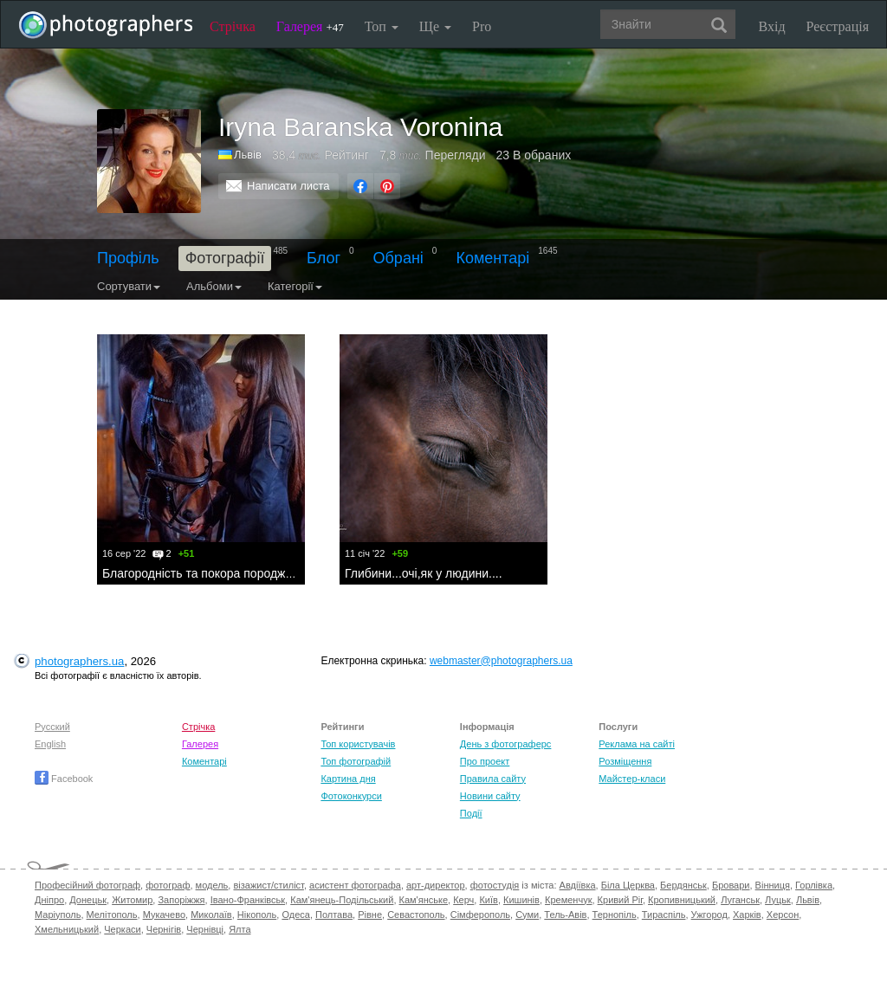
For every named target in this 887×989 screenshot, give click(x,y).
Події (471, 813)
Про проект (484, 761)
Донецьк (88, 900)
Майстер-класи (632, 778)
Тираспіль (664, 914)
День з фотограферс (506, 744)
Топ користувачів (357, 744)
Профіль (128, 258)
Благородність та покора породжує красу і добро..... (247, 573)
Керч (463, 900)
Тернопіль (614, 914)
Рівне (370, 914)
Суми (527, 914)
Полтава (334, 914)
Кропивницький (681, 900)
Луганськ (740, 900)
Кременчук (568, 900)
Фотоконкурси (350, 796)
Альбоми (214, 286)
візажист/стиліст (268, 885)
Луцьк (778, 900)
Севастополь (415, 914)
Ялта (239, 929)
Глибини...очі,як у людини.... (423, 573)
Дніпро (49, 900)
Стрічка (233, 26)
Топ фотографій (355, 761)
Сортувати (128, 286)
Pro (481, 26)
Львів (807, 900)
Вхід (772, 26)
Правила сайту (493, 778)
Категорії (295, 286)
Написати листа (288, 185)
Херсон (783, 914)
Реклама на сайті (637, 744)
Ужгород (709, 914)
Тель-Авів (565, 914)
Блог (323, 258)
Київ (488, 900)
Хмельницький (67, 929)
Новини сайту (490, 796)
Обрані (398, 258)
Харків (747, 914)
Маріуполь (58, 914)
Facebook (64, 778)
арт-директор (435, 885)
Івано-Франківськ (247, 900)
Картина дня (347, 778)
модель (212, 885)
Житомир (132, 900)
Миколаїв (211, 914)
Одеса (295, 914)
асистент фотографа (355, 885)
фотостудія (495, 885)
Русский (52, 726)
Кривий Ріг (620, 900)
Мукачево (164, 914)
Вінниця (772, 885)
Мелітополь (112, 914)
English (50, 744)
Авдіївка (578, 885)
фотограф (168, 885)
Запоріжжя (181, 900)
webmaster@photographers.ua (501, 661)
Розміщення (625, 761)
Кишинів (521, 900)
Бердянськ (683, 885)
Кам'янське (424, 900)
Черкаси (122, 929)
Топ (381, 26)
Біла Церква (628, 885)
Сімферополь (480, 914)
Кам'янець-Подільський (341, 900)
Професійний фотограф (87, 885)
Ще (435, 26)
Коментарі (492, 258)
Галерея (310, 26)
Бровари (731, 885)
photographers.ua (79, 661)
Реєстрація (837, 26)
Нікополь (256, 914)
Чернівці (204, 929)
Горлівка (813, 885)
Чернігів (163, 929)
